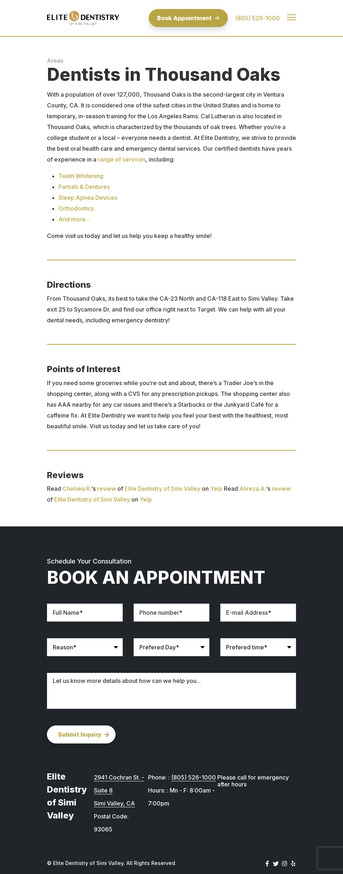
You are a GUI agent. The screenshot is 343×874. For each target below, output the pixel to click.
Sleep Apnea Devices (87, 197)
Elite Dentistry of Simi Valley (162, 488)
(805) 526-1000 (257, 18)
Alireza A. (252, 488)
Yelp (216, 488)
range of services (122, 159)
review (106, 488)
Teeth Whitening (80, 176)
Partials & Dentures (84, 186)
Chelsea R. (76, 488)
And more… (74, 219)
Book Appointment (188, 18)
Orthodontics (76, 208)
